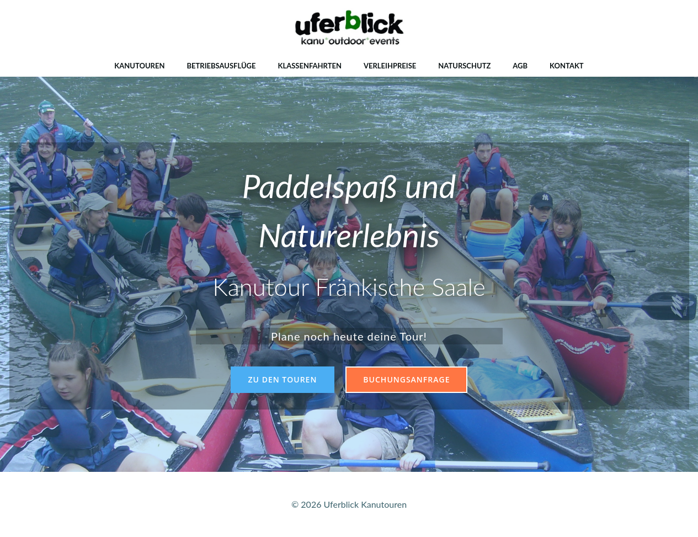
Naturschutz (464, 65)
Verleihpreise (390, 65)
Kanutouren (139, 65)
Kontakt (567, 65)
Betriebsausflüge (221, 65)
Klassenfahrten (310, 65)
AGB (520, 65)
